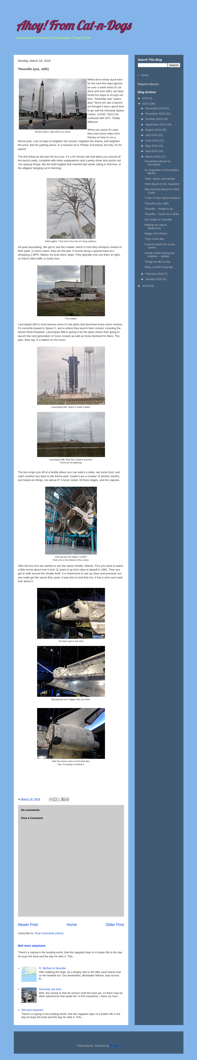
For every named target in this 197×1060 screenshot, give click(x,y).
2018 (145, 285)
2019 (145, 103)
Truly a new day (154, 238)
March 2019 (153, 156)
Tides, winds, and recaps (160, 178)
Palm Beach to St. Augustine (162, 184)
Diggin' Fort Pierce (156, 233)
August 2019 (153, 129)
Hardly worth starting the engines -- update (160, 254)
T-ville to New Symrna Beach (162, 198)
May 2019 (151, 145)
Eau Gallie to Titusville (158, 219)
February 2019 (154, 273)
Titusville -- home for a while (162, 214)
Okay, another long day (159, 267)
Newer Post (28, 925)
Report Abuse (148, 84)
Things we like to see (157, 261)
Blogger (114, 1045)
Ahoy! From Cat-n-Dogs (73, 25)
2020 (145, 98)
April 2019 (151, 151)
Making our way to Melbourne (156, 226)
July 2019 (151, 135)
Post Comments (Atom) (49, 933)
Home (72, 925)
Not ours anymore (32, 945)
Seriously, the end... (51, 989)
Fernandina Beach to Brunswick (157, 163)
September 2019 (155, 124)
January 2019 (154, 279)
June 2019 (152, 140)
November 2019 (155, 113)
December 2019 (155, 108)
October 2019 (154, 119)
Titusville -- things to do (159, 208)
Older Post (115, 925)
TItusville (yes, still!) (157, 203)
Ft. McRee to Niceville (52, 968)
